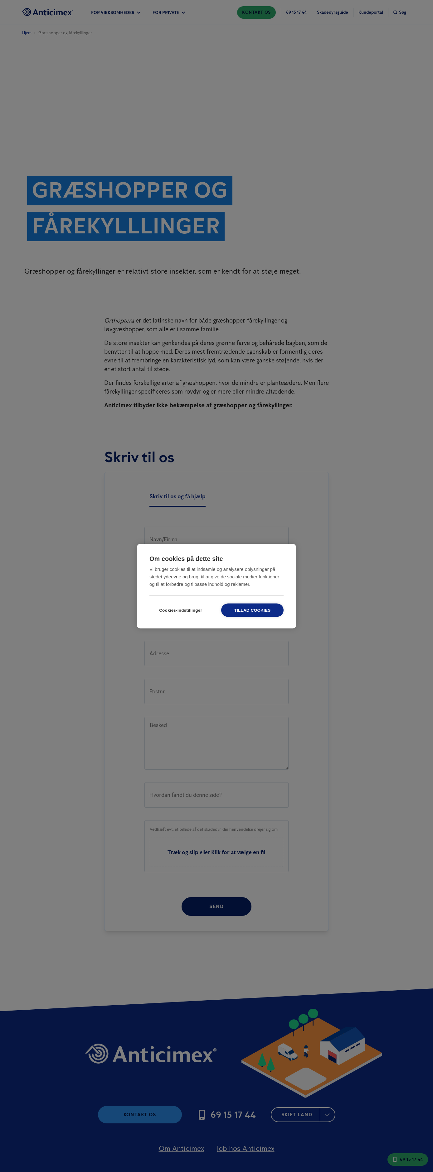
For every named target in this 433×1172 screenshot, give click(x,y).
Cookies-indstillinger (180, 610)
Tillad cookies (252, 610)
